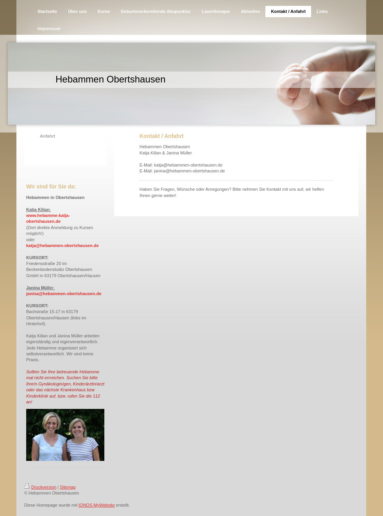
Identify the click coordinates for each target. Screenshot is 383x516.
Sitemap (67, 487)
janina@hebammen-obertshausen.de (63, 293)
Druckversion (40, 487)
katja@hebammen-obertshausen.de (62, 245)
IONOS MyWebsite (97, 505)
